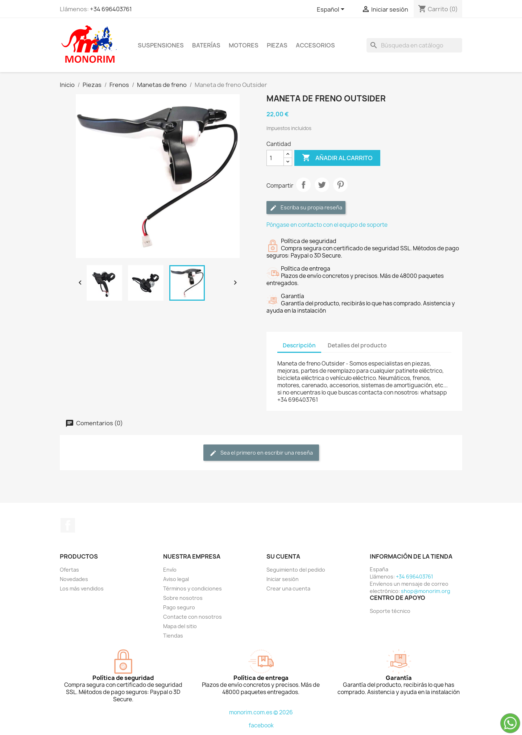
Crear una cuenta (288, 588)
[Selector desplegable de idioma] (332, 9)
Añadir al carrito (337, 158)
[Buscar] (414, 45)
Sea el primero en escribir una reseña (261, 453)
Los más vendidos (82, 588)
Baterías (206, 45)
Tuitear (322, 185)
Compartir (303, 185)
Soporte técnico (390, 610)
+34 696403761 (111, 9)
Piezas (277, 45)
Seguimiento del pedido (295, 569)
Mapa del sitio (180, 626)
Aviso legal (176, 579)
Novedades (74, 579)
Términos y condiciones (192, 588)
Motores (243, 45)
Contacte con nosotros (192, 616)
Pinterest (340, 185)
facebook (261, 725)
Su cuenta (283, 556)
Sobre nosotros (183, 597)
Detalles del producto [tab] (357, 345)
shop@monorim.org (425, 591)
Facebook (68, 525)
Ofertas (69, 569)
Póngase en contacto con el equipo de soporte (327, 225)
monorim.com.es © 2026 (261, 712)
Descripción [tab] (299, 345)
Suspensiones (161, 45)
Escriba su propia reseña (306, 208)
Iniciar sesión (282, 579)
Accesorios (315, 45)
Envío (170, 569)
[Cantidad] (275, 158)
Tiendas (173, 635)
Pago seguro (179, 607)
